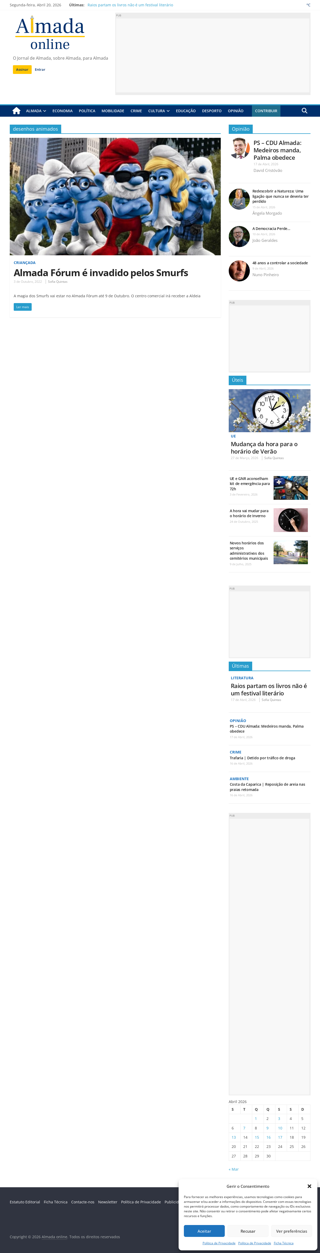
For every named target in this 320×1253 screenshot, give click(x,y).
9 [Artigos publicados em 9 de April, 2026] (267, 1127)
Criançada (25, 262)
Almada (33, 110)
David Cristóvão (268, 170)
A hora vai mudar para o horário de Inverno (249, 513)
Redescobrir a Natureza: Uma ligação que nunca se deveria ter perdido (280, 196)
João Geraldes (265, 240)
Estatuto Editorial (25, 1201)
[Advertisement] (213, 55)
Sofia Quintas (58, 281)
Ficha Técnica (284, 1243)
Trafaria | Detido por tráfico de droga (262, 757)
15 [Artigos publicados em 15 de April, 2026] (257, 1137)
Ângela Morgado (267, 213)
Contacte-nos (82, 1201)
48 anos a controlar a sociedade (280, 262)
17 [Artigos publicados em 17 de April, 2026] (280, 1137)
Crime (136, 110)
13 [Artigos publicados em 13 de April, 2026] (234, 1137)
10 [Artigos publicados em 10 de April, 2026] (280, 1127)
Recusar (248, 1231)
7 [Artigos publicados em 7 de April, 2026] (244, 1127)
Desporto (212, 110)
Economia (62, 110)
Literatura (242, 677)
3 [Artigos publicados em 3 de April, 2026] (279, 1118)
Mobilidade (113, 110)
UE (233, 436)
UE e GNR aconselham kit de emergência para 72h (250, 483)
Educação (186, 110)
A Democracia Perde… (271, 228)
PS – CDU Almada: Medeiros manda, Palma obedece (278, 150)
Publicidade (175, 1201)
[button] (309, 1186)
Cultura (156, 110)
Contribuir (266, 110)
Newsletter (107, 1201)
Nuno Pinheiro (265, 274)
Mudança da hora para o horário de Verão (264, 447)
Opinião (235, 110)
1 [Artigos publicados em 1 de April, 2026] (256, 1118)
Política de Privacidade (219, 1243)
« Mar (234, 1169)
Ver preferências (291, 1231)
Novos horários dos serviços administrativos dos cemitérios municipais (249, 550)
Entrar (40, 69)
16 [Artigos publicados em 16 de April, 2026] (268, 1137)
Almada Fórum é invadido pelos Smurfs (101, 272)
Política (87, 110)
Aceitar (204, 1231)
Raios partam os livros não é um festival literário (130, 4)
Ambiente (239, 778)
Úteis (237, 380)
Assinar (22, 69)
